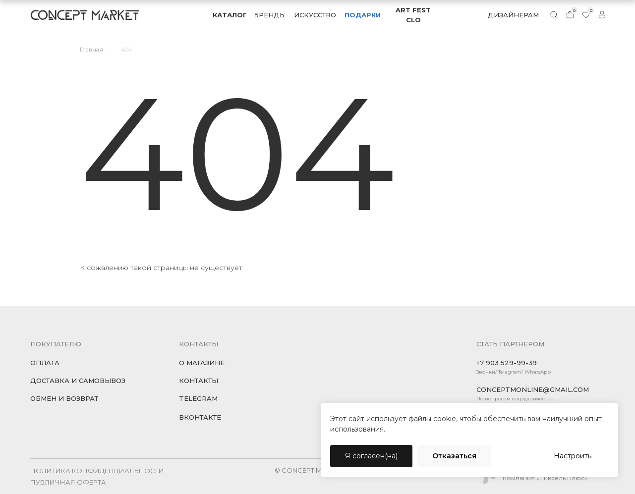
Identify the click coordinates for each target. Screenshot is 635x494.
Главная (91, 49)
